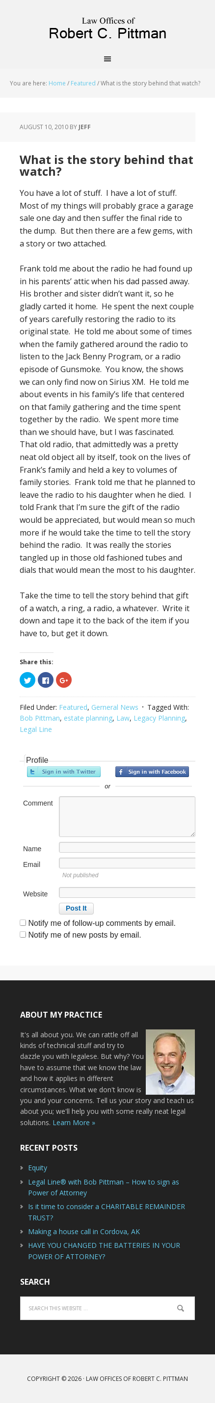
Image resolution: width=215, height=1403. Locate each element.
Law (123, 718)
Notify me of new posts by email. (84, 935)
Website (35, 894)
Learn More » (74, 1122)
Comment (38, 803)
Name (32, 849)
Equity (37, 1167)
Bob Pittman (40, 718)
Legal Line (36, 729)
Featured (73, 707)
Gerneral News (114, 707)
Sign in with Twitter (64, 771)
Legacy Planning (159, 718)
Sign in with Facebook (152, 771)
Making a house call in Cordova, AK (84, 1231)
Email (31, 864)
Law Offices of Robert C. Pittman (107, 24)
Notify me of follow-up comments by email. (102, 923)
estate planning (88, 718)
